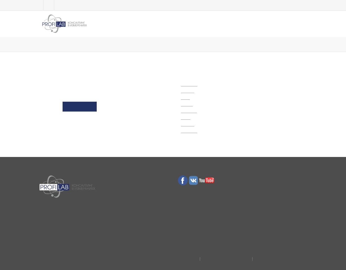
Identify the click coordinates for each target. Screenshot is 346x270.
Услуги (182, 22)
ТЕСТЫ (137, 22)
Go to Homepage (79, 108)
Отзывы (262, 22)
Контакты (291, 22)
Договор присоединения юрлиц (222, 257)
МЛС (159, 22)
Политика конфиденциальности (166, 257)
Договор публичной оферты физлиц (280, 257)
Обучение (110, 22)
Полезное (210, 22)
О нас (237, 22)
